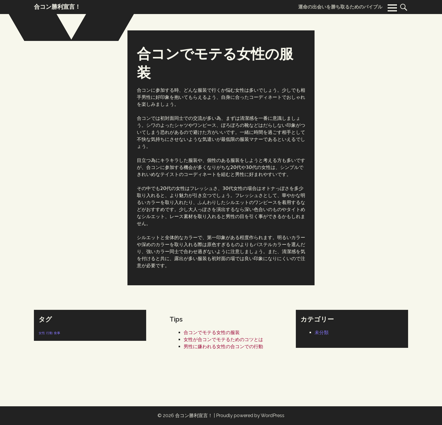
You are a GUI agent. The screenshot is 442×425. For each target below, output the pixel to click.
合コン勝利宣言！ (194, 415)
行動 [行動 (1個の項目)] (49, 333)
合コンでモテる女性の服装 (212, 332)
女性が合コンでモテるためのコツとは (223, 339)
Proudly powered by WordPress (250, 415)
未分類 (322, 332)
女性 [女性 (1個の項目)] (42, 333)
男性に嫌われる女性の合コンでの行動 (223, 346)
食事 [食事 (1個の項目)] (57, 333)
